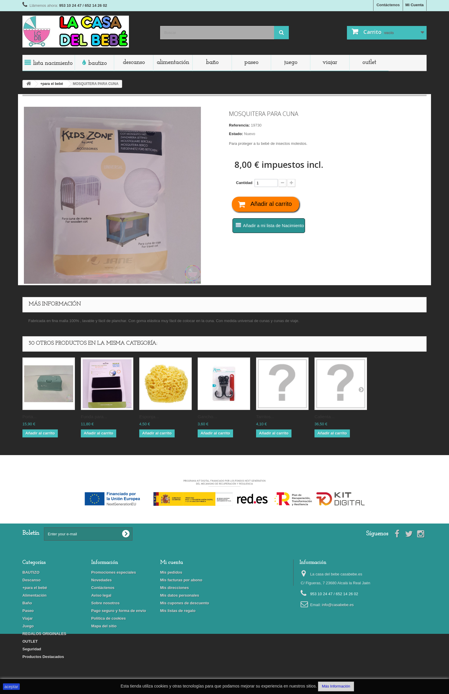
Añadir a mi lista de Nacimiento (273, 225)
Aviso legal (101, 595)
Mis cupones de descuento (184, 603)
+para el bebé (34, 587)
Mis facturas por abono (181, 580)
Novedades (101, 580)
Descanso (134, 62)
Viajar (329, 62)
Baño (212, 62)
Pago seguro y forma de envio (118, 610)
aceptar (11, 686)
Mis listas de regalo (178, 610)
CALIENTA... (324, 416)
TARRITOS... (265, 416)
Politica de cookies (108, 618)
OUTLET (369, 62)
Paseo (251, 62)
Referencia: (239, 125)
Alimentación (173, 62)
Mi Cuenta (414, 5)
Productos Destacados (43, 656)
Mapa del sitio (104, 626)
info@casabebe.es (338, 605)
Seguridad (31, 649)
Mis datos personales (179, 595)
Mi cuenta (171, 562)
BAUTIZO (97, 63)
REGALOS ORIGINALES (44, 633)
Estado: (236, 134)
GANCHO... (207, 416)
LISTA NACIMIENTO (53, 63)
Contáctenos (388, 5)
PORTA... (29, 416)
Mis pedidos (171, 572)
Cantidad (244, 183)
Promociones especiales (113, 572)
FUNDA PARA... (94, 416)
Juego (290, 62)
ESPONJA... (149, 416)
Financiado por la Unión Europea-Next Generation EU (224, 475)
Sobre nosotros (105, 603)
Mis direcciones (174, 587)
